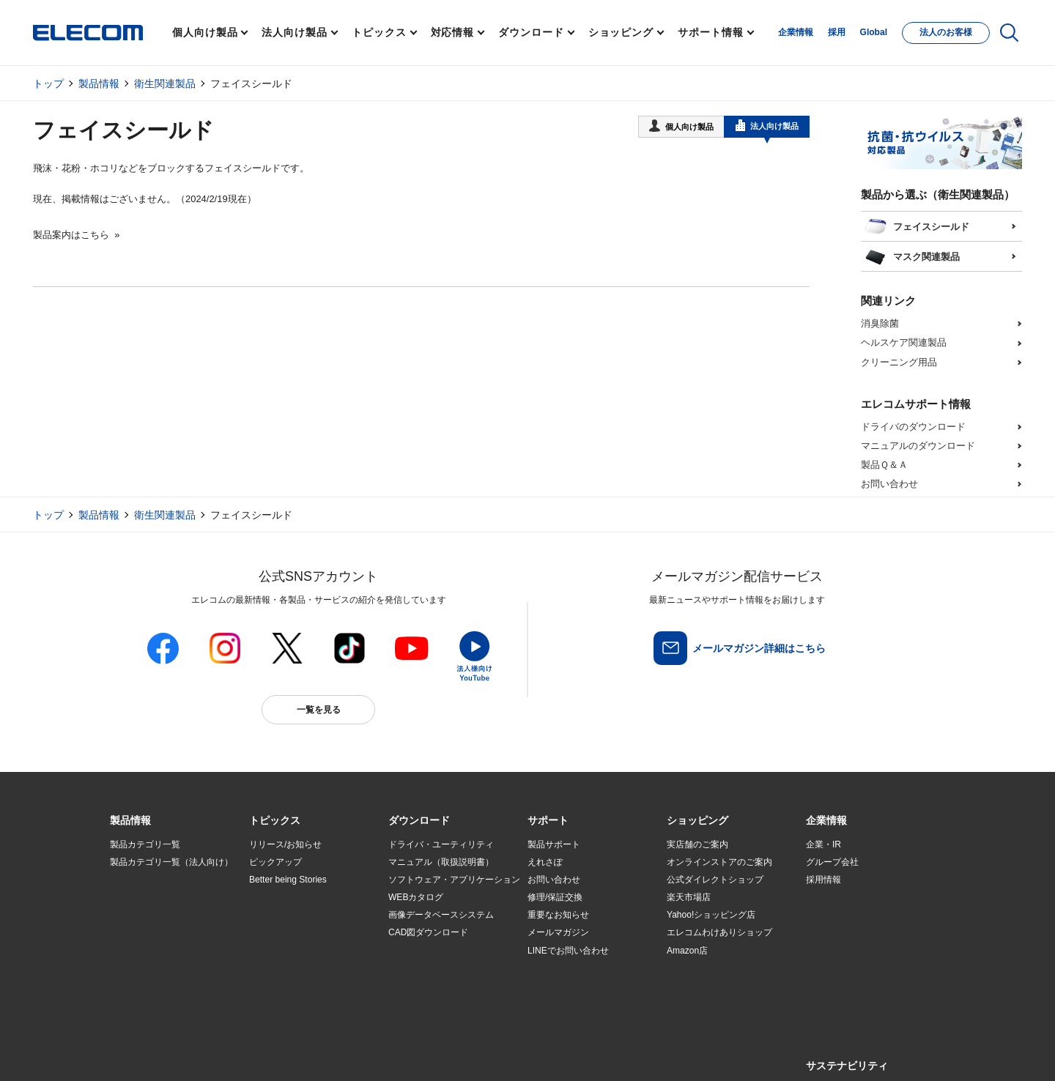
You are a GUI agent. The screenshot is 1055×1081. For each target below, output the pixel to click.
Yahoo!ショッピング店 (711, 915)
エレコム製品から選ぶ (293, 951)
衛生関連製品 (165, 83)
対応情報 (453, 32)
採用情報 (823, 879)
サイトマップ (214, 1053)
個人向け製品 (204, 32)
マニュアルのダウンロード (918, 445)
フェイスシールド (916, 225)
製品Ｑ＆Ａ (884, 464)
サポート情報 (710, 32)
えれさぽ (545, 862)
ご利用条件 (269, 1053)
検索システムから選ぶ (293, 968)
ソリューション (140, 915)
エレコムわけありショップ (719, 932)
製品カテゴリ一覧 (145, 844)
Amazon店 (687, 951)
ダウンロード (530, 32)
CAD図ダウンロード (428, 932)
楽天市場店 (689, 897)
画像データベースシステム (441, 915)
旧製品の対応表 (280, 986)
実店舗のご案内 (697, 844)
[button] (274, 821)
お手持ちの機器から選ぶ (297, 933)
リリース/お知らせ (285, 844)
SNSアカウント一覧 (143, 1054)
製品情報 (98, 83)
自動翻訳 (576, 1053)
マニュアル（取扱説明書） (441, 862)
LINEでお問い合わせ (568, 951)
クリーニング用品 (899, 362)
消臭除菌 (880, 323)
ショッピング (621, 32)
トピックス (379, 32)
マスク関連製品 (912, 255)
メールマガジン (558, 932)
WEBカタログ (415, 897)
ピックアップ (275, 862)
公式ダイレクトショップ (715, 879)
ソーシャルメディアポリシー (439, 1053)
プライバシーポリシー (340, 1053)
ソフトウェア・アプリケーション (454, 879)
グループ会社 (832, 862)
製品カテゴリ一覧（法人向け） (171, 862)
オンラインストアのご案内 (719, 862)
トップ (48, 83)
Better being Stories (288, 879)
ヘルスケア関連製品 (904, 342)
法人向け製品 (294, 32)
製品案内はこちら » (76, 234)
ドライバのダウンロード (913, 426)
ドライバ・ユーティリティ (441, 844)
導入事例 (127, 933)
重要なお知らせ (558, 915)
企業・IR (823, 844)
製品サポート (554, 844)
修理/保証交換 (555, 897)
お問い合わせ (889, 483)
